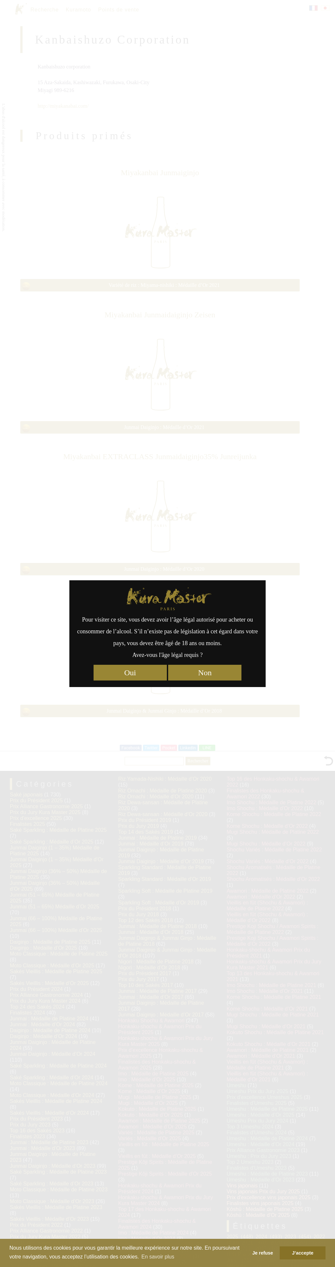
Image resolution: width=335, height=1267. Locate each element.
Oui (130, 672)
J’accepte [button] (302, 1253)
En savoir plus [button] (157, 1256)
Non (205, 672)
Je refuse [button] (262, 1253)
